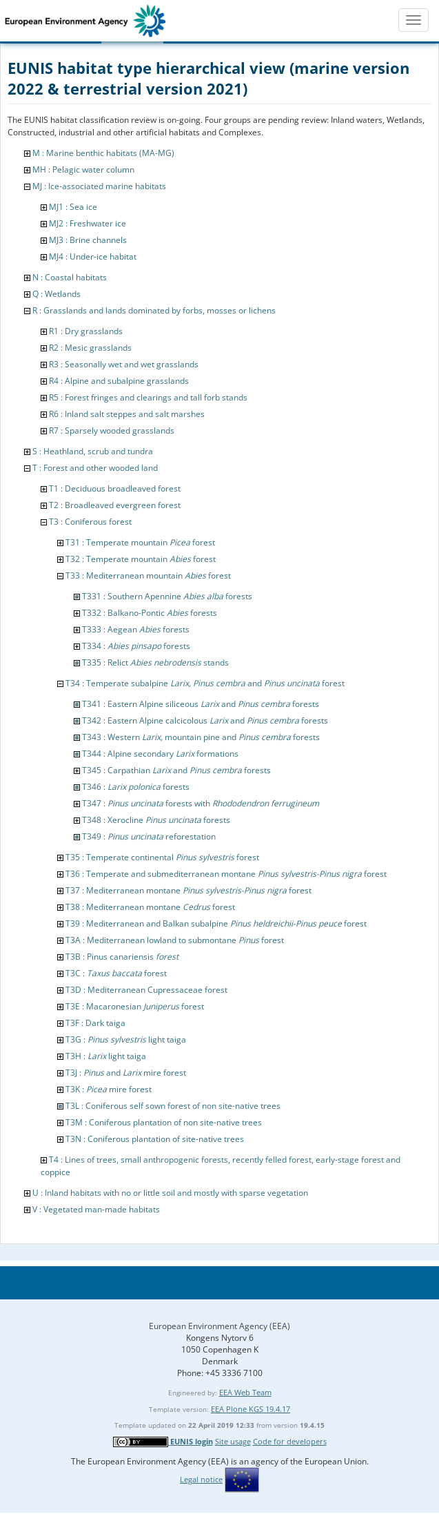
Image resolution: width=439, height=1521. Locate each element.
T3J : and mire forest (125, 1072)
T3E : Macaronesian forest (134, 1006)
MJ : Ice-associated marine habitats (99, 186)
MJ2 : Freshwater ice (87, 223)
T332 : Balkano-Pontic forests (149, 613)
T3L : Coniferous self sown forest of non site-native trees (172, 1106)
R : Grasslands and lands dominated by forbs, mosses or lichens (154, 310)
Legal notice (201, 1479)
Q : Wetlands (56, 294)
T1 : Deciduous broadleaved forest (115, 488)
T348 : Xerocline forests (156, 820)
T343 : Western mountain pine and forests (201, 737)
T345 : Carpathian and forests (176, 770)
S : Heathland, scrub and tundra (92, 451)
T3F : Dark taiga (95, 1023)
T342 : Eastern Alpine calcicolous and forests (205, 720)
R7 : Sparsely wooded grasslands (111, 430)
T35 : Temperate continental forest (162, 857)
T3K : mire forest (108, 1089)
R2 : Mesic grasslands (90, 347)
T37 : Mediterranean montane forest (188, 890)
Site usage (233, 1441)
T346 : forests (136, 787)
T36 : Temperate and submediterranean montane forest (226, 874)
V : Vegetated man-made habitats (96, 1209)
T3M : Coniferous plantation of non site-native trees (163, 1122)
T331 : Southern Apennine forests (167, 596)
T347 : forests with (200, 803)
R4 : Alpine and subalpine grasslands (119, 381)
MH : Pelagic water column (83, 169)
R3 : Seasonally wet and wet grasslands (123, 364)
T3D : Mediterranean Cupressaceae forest (146, 990)
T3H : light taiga (105, 1056)
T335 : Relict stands (155, 662)
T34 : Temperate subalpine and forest (205, 683)
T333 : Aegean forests (136, 629)
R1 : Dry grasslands (86, 331)
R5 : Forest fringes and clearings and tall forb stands (148, 397)
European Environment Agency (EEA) (219, 1326)
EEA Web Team (245, 1392)
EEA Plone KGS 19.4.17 (250, 1409)
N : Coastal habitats (69, 277)
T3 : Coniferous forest (90, 521)
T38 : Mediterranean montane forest (150, 907)
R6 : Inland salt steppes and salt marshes (127, 414)
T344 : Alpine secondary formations (160, 753)
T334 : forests (136, 646)
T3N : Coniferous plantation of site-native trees (154, 1139)
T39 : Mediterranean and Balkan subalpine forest (216, 923)
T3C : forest (116, 973)
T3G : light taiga (125, 1039)
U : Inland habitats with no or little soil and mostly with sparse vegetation (170, 1193)
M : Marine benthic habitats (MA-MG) (103, 153)
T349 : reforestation (149, 836)
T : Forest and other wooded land (95, 468)
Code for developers (290, 1441)
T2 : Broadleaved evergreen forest (115, 505)
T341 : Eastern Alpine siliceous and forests (200, 704)
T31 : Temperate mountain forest (140, 542)
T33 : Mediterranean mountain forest (148, 575)
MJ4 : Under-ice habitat (92, 256)
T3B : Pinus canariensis (121, 956)
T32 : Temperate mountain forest (140, 559)
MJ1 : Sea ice (73, 207)
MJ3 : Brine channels (88, 240)
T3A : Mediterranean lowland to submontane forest (174, 940)
